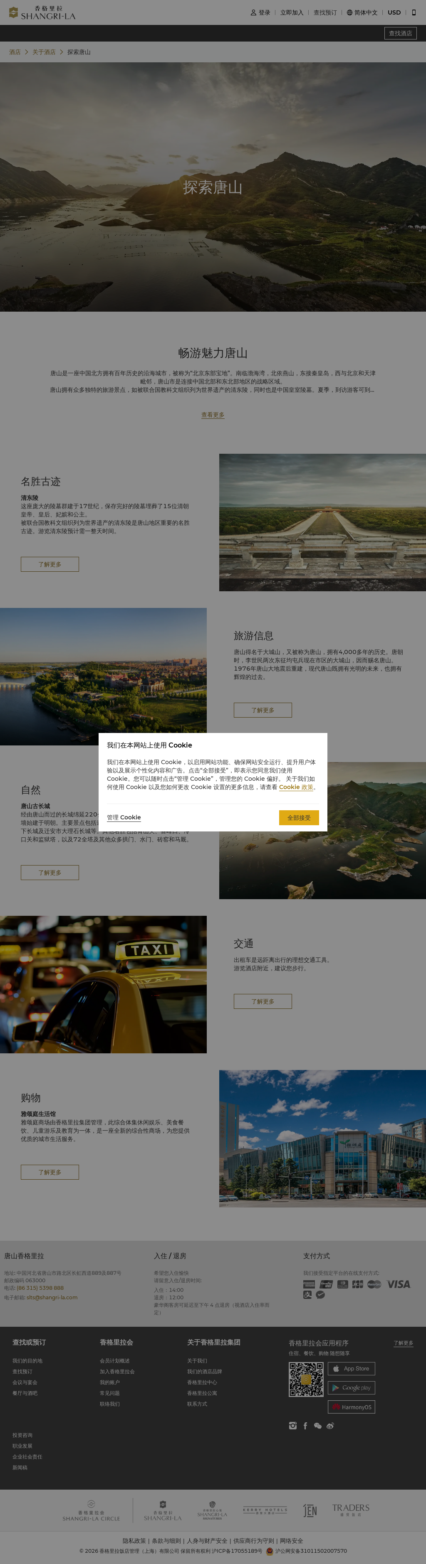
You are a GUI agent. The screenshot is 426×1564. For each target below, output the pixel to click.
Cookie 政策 (296, 787)
